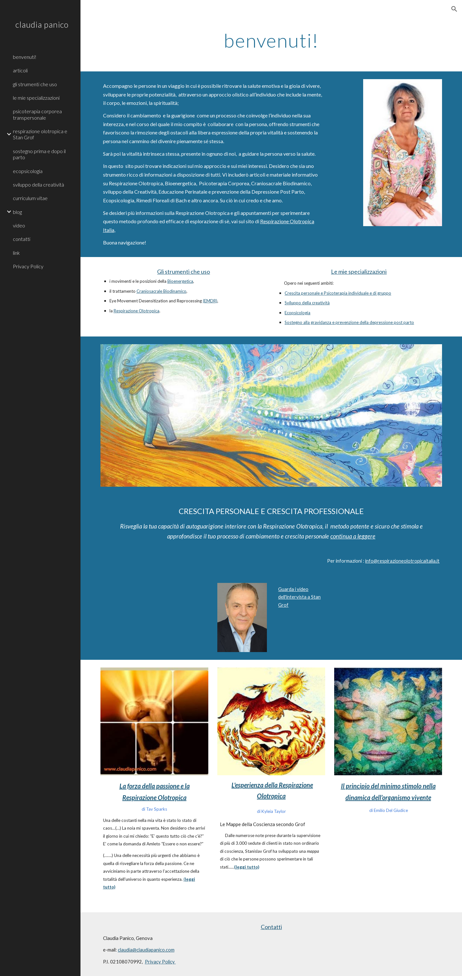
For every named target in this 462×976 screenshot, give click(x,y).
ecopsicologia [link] (27, 171)
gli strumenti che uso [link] (35, 84)
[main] (271, 40)
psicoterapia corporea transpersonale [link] (37, 114)
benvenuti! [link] (24, 57)
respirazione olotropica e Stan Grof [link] (40, 134)
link (16, 253)
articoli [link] (20, 70)
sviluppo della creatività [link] (38, 184)
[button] (454, 9)
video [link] (19, 225)
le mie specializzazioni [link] (36, 98)
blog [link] (17, 212)
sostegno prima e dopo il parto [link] (39, 154)
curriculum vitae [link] (30, 198)
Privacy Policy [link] (28, 266)
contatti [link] (21, 239)
